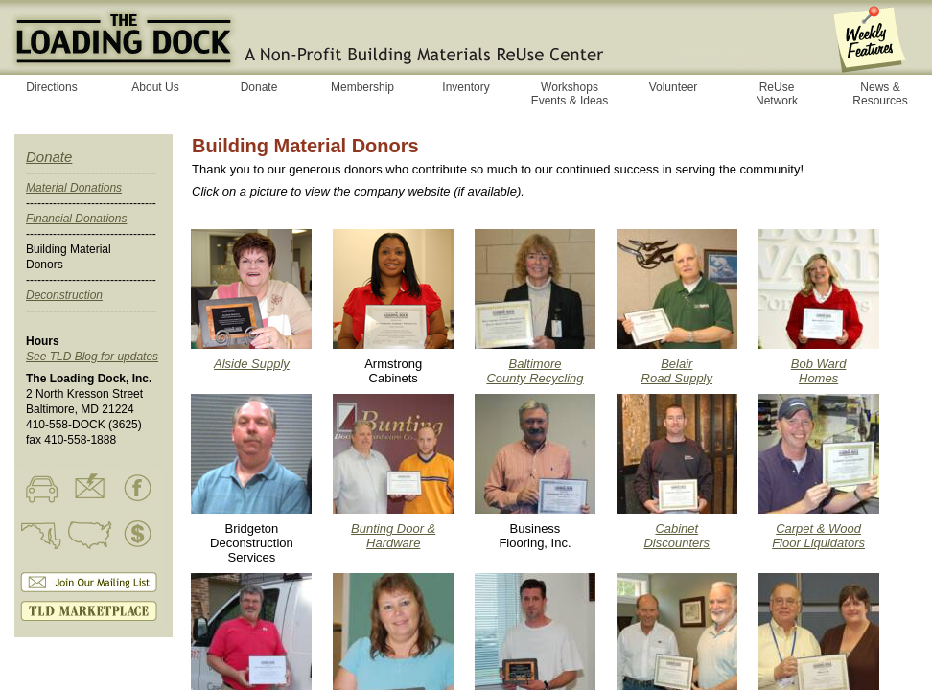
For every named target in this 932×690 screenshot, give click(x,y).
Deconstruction (64, 295)
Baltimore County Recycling (534, 370)
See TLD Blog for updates (92, 356)
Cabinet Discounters (676, 535)
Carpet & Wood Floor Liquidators (818, 535)
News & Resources (879, 93)
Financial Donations (76, 218)
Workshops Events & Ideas (570, 93)
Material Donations (74, 188)
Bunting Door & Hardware (393, 535)
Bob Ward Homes (819, 370)
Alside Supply (252, 363)
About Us (154, 87)
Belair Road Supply (676, 370)
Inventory (465, 87)
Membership (362, 87)
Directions (51, 87)
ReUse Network (777, 93)
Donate (49, 157)
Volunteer (673, 87)
